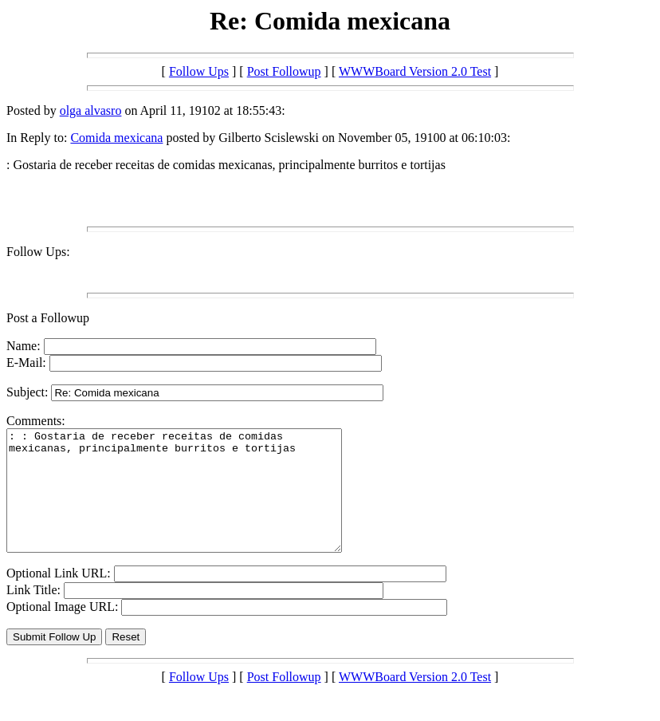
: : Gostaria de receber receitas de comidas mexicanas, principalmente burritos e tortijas (194, 502)
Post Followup (284, 71)
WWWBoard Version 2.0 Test (415, 71)
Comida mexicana (116, 137)
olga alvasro (91, 110)
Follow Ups (199, 71)
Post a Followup (47, 318)
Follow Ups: (38, 251)
